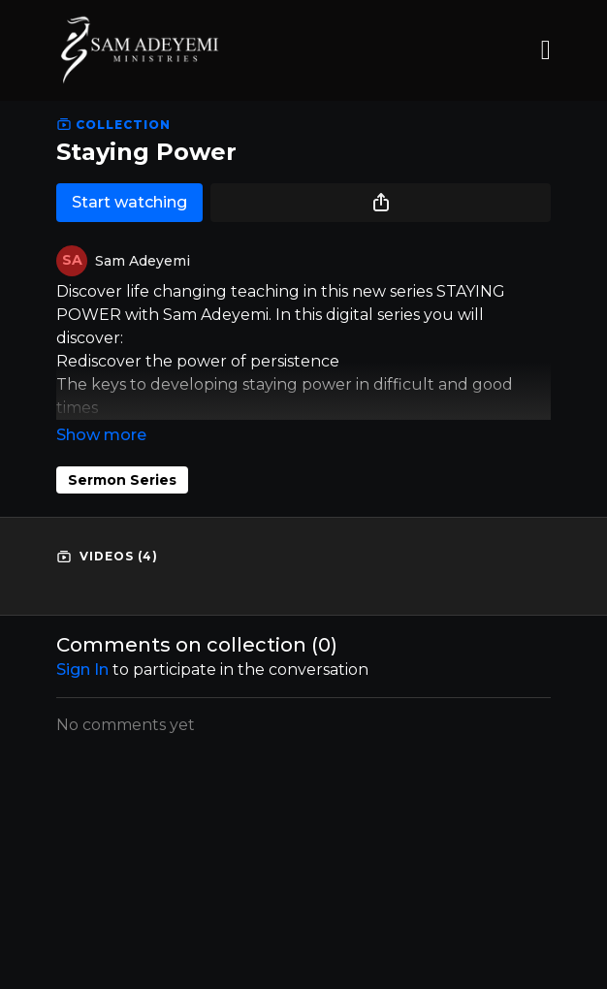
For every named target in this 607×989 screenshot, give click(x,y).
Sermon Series (122, 480)
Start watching (129, 202)
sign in (82, 669)
